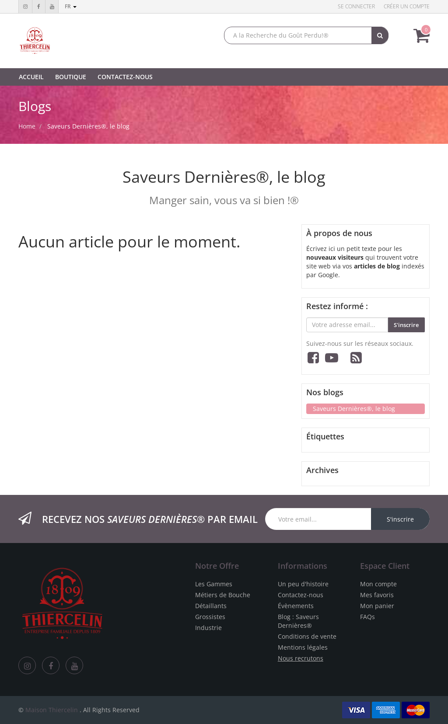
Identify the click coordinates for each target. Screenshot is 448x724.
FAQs (367, 617)
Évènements (296, 606)
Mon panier (377, 606)
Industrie (208, 627)
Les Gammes (213, 584)
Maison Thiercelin (51, 710)
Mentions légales (303, 647)
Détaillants (211, 606)
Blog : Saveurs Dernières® (298, 621)
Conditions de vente (307, 636)
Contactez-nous (300, 595)
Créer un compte (407, 6)
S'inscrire (406, 325)
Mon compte (378, 584)
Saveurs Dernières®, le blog (88, 126)
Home (26, 126)
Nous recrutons (300, 658)
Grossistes (210, 617)
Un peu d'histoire (303, 584)
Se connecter (356, 6)
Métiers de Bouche (222, 595)
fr (71, 6)
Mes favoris (377, 595)
